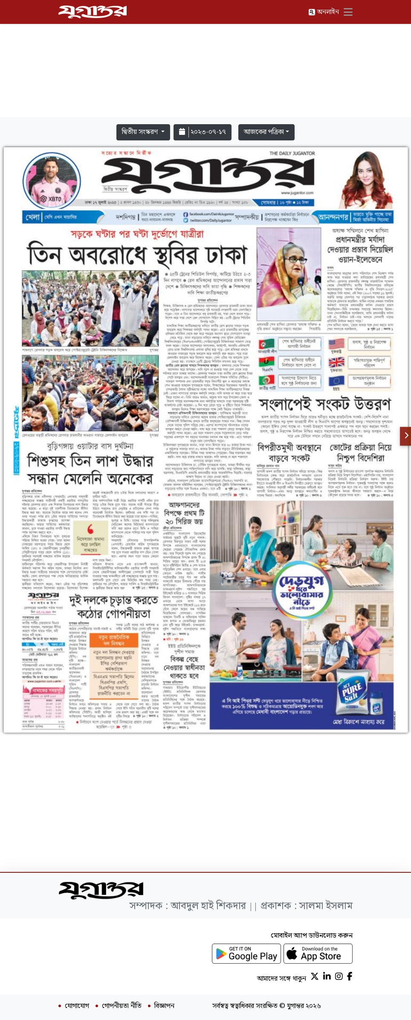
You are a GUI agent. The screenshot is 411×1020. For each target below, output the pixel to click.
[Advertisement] (205, 60)
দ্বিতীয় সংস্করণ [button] (140, 132)
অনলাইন (323, 12)
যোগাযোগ (77, 1006)
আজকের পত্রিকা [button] (264, 132)
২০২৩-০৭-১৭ (202, 132)
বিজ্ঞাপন (164, 1006)
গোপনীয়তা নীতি (122, 1006)
